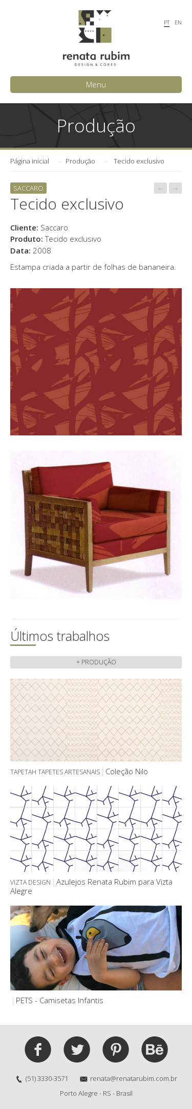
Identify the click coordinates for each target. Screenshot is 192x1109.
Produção (80, 161)
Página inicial (29, 161)
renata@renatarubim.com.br (133, 1078)
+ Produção (96, 662)
